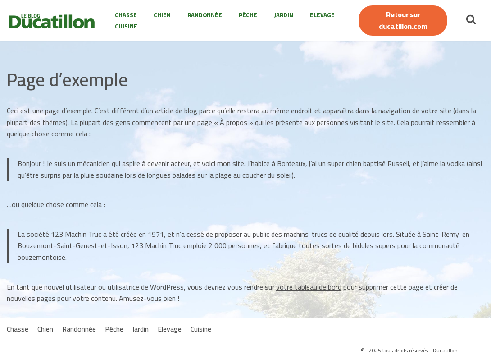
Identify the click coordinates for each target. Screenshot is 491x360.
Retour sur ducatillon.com (403, 20)
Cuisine (126, 26)
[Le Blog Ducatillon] (54, 20)
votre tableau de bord (308, 287)
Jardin (283, 14)
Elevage (322, 14)
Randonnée (204, 14)
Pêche (248, 14)
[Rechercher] (471, 19)
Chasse (126, 14)
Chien (162, 14)
